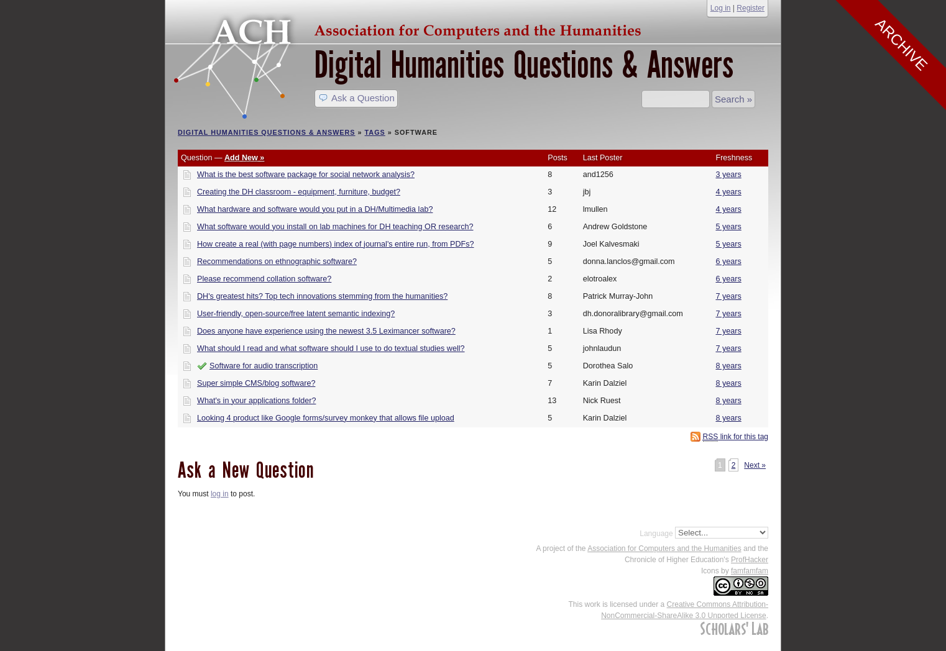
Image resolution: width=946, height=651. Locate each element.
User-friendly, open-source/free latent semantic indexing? (296, 313)
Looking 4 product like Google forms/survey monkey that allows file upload (325, 418)
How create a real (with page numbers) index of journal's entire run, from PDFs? (335, 244)
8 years (728, 366)
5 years (728, 226)
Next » (755, 465)
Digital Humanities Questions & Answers (524, 65)
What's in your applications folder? (256, 400)
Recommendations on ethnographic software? (277, 261)
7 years (728, 296)
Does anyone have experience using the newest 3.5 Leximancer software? (326, 331)
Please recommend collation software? (264, 279)
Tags (375, 132)
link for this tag (735, 437)
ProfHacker (749, 559)
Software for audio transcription (263, 366)
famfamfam (749, 571)
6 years (728, 261)
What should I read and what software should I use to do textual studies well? (331, 348)
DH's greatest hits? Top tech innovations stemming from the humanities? (322, 296)
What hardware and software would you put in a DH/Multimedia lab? (315, 209)
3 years (728, 174)
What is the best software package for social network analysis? (306, 174)
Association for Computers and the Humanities (664, 548)
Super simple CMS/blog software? (256, 383)
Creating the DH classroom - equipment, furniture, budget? (298, 192)
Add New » (244, 157)
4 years (728, 192)
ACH (411, 28)
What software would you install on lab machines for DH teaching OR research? (335, 226)
